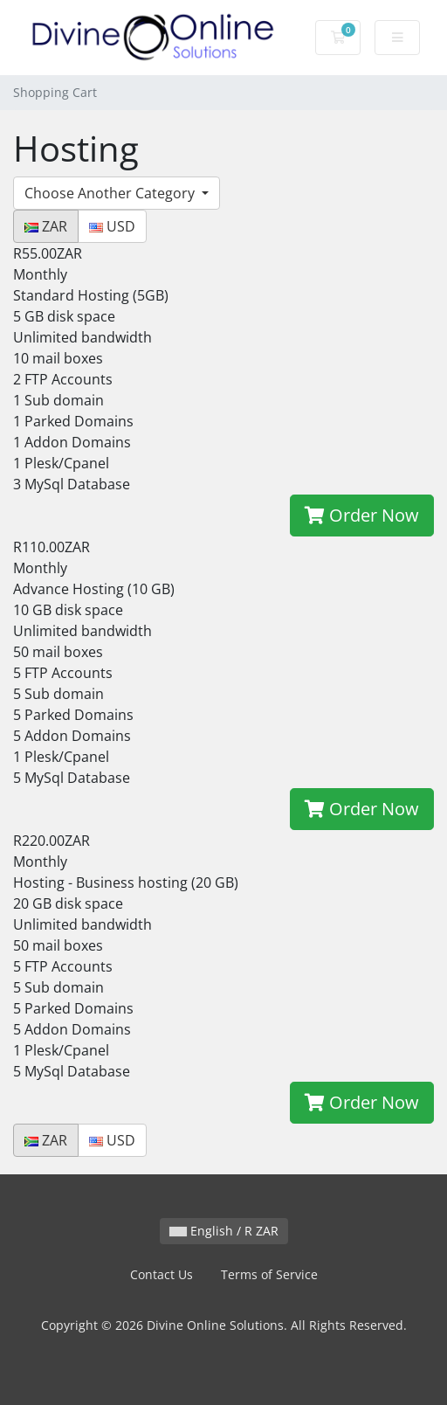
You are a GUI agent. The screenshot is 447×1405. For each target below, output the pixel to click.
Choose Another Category (111, 193)
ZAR (45, 226)
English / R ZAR (224, 1230)
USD (112, 226)
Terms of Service (269, 1274)
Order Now (362, 515)
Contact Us (161, 1274)
